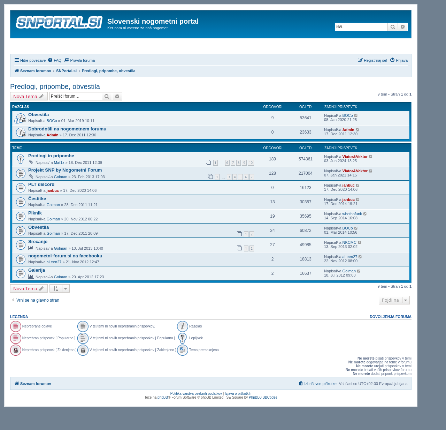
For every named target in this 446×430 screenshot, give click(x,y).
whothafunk (352, 233)
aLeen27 (54, 281)
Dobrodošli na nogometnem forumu (67, 147)
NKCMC (349, 261)
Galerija (36, 289)
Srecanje (37, 260)
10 (251, 181)
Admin (53, 154)
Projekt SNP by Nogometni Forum (65, 188)
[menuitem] (54, 79)
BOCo (52, 139)
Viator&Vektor (355, 175)
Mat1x (59, 181)
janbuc (53, 209)
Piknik (35, 231)
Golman (61, 196)
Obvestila (38, 133)
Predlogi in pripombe (51, 174)
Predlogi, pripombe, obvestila (55, 105)
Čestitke (37, 217)
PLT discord (41, 203)
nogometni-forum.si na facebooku (65, 274)
